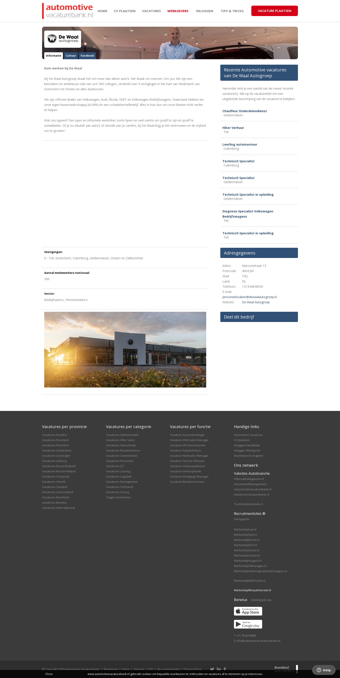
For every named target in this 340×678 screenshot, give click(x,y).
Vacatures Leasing (118, 471)
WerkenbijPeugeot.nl (248, 561)
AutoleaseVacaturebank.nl (251, 494)
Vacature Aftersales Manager (189, 440)
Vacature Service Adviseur (187, 461)
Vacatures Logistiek (119, 476)
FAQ (150, 669)
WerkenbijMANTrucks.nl (249, 581)
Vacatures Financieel (119, 461)
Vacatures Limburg (54, 461)
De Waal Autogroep (256, 302)
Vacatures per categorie (128, 426)
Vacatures (151, 11)
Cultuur (71, 55)
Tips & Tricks (232, 11)
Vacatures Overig (117, 492)
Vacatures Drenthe (54, 435)
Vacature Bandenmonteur (187, 482)
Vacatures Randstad (55, 497)
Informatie (53, 55)
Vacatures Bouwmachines (123, 450)
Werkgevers (177, 11)
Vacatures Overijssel (55, 476)
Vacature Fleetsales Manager (189, 456)
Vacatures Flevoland (55, 440)
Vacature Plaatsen (274, 11)
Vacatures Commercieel (121, 456)
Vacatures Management (122, 482)
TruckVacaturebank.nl (248, 504)
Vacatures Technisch (119, 487)
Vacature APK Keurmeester (188, 445)
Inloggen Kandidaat (247, 445)
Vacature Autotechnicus (185, 450)
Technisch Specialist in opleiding (248, 194)
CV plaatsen (125, 11)
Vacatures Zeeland (54, 487)
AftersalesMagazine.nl (249, 479)
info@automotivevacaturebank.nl (258, 641)
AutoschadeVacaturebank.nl (252, 489)
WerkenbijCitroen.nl (247, 555)
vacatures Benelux (54, 502)
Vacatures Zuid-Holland (57, 492)
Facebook (87, 55)
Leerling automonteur (239, 144)
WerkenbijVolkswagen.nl (250, 566)
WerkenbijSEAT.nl (245, 545)
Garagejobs (242, 519)
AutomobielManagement (250, 484)
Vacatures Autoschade (121, 445)
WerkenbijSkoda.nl (246, 550)
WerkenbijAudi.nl (245, 529)
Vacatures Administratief (122, 435)
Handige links (246, 426)
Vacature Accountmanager (187, 435)
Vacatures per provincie (64, 426)
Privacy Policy (192, 669)
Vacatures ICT (115, 466)
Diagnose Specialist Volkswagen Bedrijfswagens (247, 213)
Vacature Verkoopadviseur (188, 466)
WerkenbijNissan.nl (247, 540)
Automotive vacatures (248, 435)
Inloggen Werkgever (247, 450)
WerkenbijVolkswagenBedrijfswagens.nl (260, 571)
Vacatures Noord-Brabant (59, 466)
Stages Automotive (118, 497)
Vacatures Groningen (56, 456)
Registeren (111, 669)
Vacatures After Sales (120, 440)
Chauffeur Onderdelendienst (244, 111)
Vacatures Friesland (55, 445)
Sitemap (138, 669)
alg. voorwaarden (168, 669)
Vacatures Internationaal (58, 508)
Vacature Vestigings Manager (189, 476)
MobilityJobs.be (261, 600)
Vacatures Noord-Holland (58, 471)
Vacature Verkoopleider (185, 471)
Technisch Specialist (238, 161)
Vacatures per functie (190, 426)
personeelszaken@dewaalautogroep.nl (249, 297)
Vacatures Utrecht (54, 482)
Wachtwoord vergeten (248, 456)
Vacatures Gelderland (56, 450)
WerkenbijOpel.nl (245, 535)
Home (102, 11)
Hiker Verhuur (233, 128)
